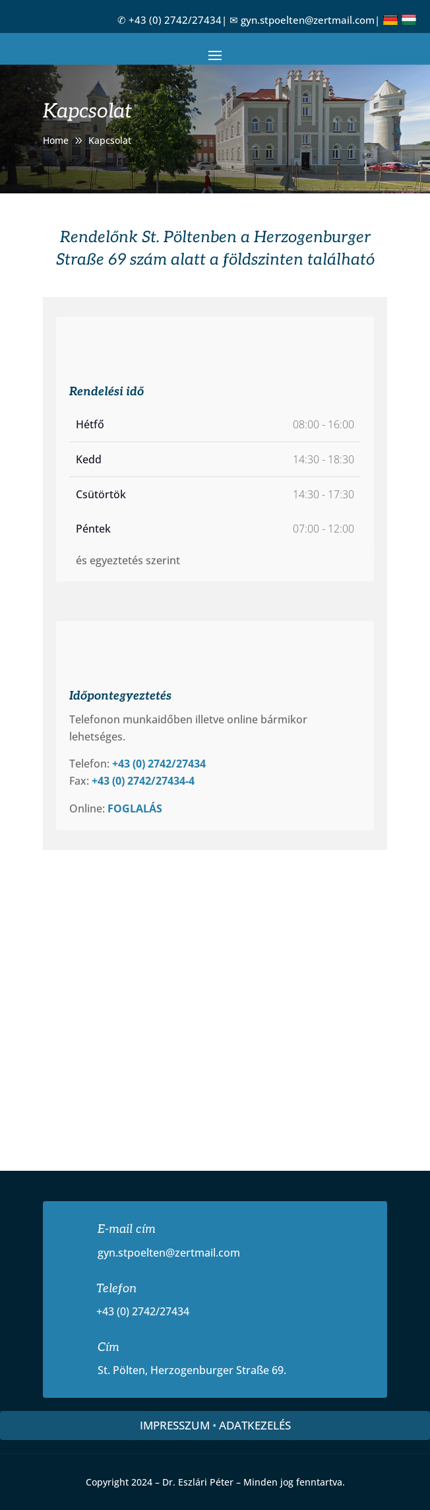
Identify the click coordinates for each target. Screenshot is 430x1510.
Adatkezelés (255, 1425)
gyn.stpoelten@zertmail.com (308, 19)
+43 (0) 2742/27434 (175, 19)
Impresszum (175, 1425)
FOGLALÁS (135, 808)
